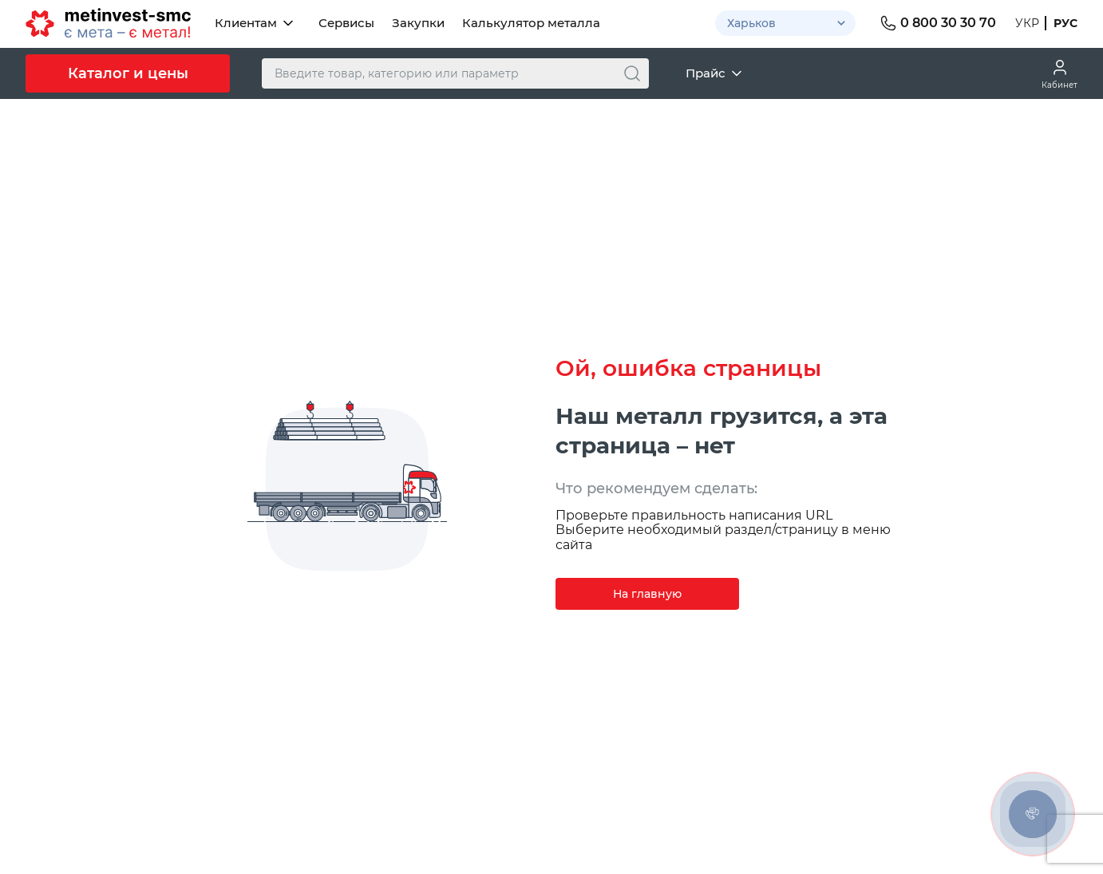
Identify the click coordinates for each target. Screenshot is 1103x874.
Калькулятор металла (531, 22)
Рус (1065, 23)
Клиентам (255, 23)
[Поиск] (632, 73)
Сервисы (346, 22)
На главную (647, 594)
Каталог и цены (128, 73)
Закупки (418, 22)
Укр (1027, 23)
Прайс (715, 73)
